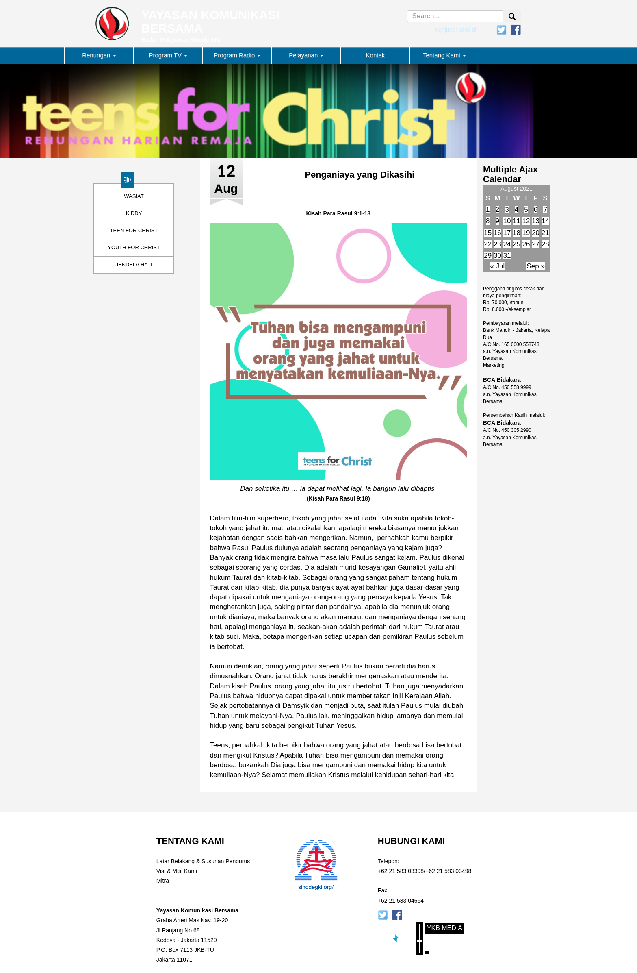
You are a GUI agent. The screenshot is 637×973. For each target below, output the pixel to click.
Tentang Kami (444, 55)
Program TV (168, 55)
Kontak (375, 55)
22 (488, 244)
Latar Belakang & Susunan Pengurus (203, 861)
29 (488, 255)
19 (526, 233)
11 (516, 221)
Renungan (99, 55)
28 (545, 244)
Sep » (535, 266)
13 (536, 221)
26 (526, 244)
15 (488, 233)
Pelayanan (306, 55)
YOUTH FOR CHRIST (134, 247)
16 (497, 233)
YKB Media (444, 928)
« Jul (497, 266)
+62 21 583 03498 (448, 871)
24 (507, 244)
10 (507, 221)
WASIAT (133, 196)
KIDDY (134, 213)
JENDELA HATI (133, 264)
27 (536, 244)
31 (507, 255)
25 (516, 244)
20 (536, 233)
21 (545, 233)
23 (497, 244)
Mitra (162, 880)
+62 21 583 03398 (401, 871)
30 (497, 255)
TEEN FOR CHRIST (134, 230)
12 (526, 221)
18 (516, 233)
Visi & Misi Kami (176, 871)
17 (507, 233)
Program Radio (237, 55)
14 (545, 221)
